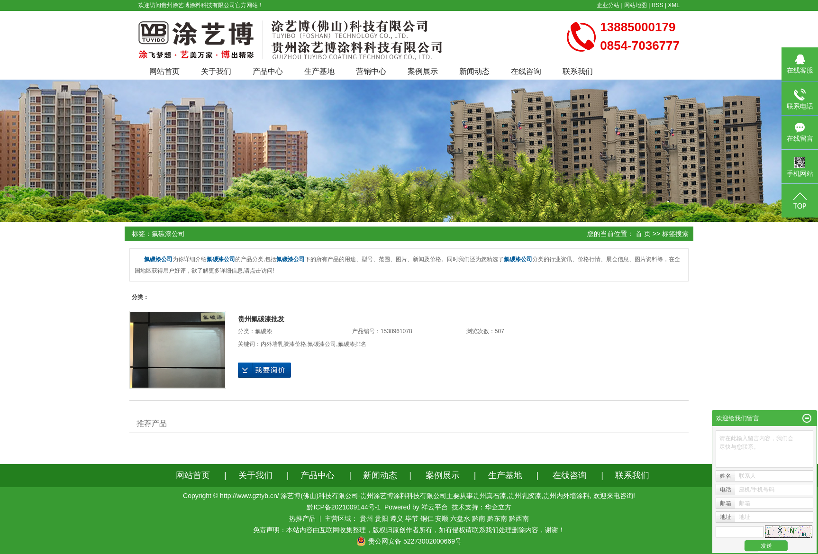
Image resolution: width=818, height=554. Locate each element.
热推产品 (302, 518)
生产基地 (319, 71)
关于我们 (216, 71)
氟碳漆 (263, 331)
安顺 (441, 518)
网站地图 (635, 5)
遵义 (396, 518)
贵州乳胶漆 (524, 496)
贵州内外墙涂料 (566, 496)
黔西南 (519, 518)
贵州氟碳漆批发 (261, 319)
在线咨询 (526, 71)
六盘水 (460, 518)
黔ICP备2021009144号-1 (344, 507)
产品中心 (268, 71)
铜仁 (427, 518)
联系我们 (578, 71)
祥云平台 (434, 507)
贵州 (366, 518)
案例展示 (423, 71)
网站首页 (164, 71)
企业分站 (608, 5)
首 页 (643, 233)
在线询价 (264, 370)
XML (674, 5)
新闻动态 (474, 71)
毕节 (411, 518)
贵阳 (381, 518)
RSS (657, 5)
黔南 (478, 518)
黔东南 (497, 518)
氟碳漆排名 (352, 344)
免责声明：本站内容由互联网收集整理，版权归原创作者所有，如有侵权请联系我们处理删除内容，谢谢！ (409, 530)
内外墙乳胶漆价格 (283, 344)
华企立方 (498, 507)
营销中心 (371, 71)
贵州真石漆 (489, 496)
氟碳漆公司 (322, 344)
